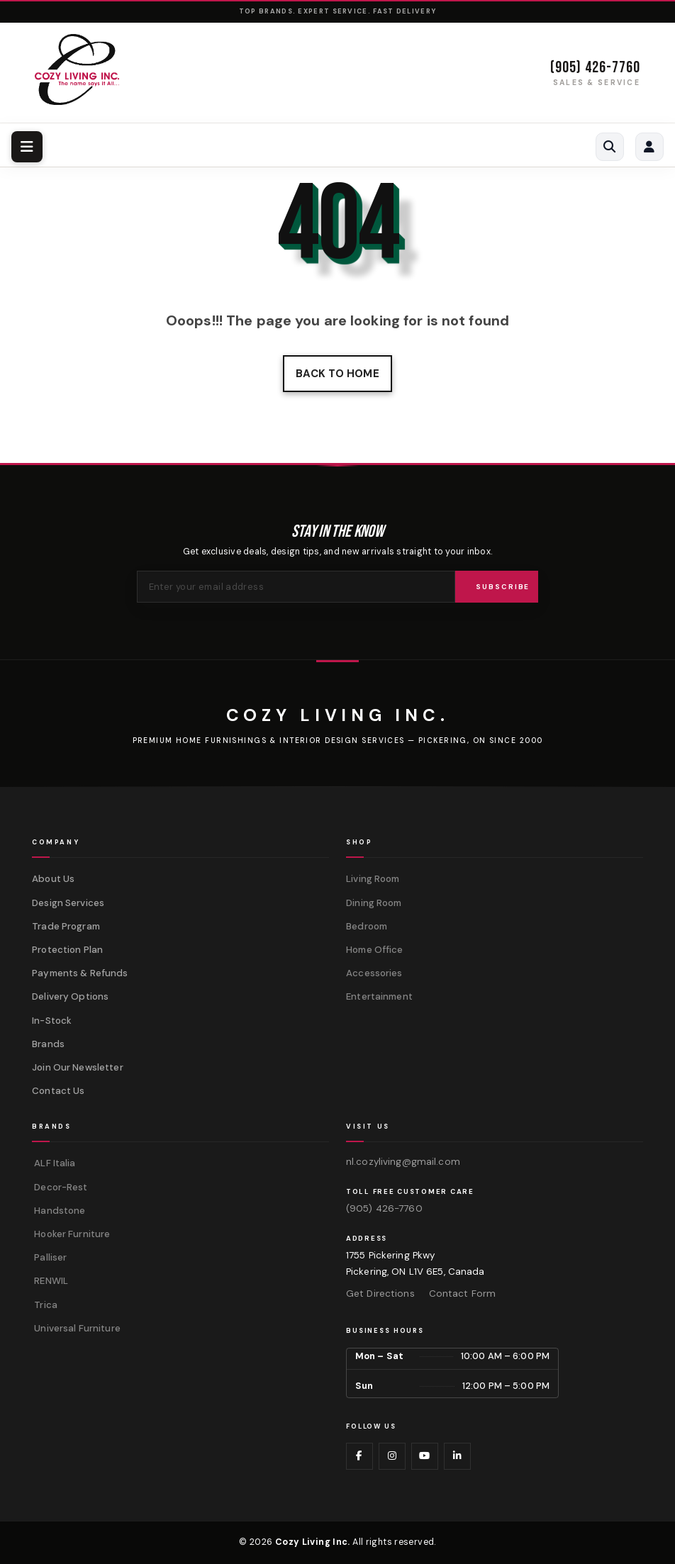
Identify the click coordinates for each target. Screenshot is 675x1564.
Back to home (337, 374)
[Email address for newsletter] (296, 587)
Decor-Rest (59, 1187)
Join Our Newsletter (77, 1067)
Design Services (68, 903)
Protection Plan (67, 950)
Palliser (49, 1257)
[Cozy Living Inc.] (338, 715)
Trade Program (66, 926)
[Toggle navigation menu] (27, 146)
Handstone (58, 1211)
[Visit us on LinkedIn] (457, 1456)
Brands (48, 1044)
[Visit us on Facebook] (359, 1456)
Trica (44, 1305)
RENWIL (50, 1281)
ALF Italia (53, 1163)
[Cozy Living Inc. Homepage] (77, 69)
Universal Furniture (76, 1328)
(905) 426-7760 (384, 1208)
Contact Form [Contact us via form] (462, 1293)
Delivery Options (70, 996)
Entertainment (379, 996)
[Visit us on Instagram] (392, 1456)
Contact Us (58, 1091)
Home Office (374, 950)
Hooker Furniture (71, 1234)
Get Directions (380, 1293)
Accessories (374, 973)
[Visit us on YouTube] (424, 1456)
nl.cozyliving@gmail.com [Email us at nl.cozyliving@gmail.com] (403, 1162)
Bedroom (366, 926)
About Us (53, 879)
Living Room (372, 879)
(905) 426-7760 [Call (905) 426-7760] (595, 68)
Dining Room (373, 903)
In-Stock (52, 1021)
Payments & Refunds (80, 973)
